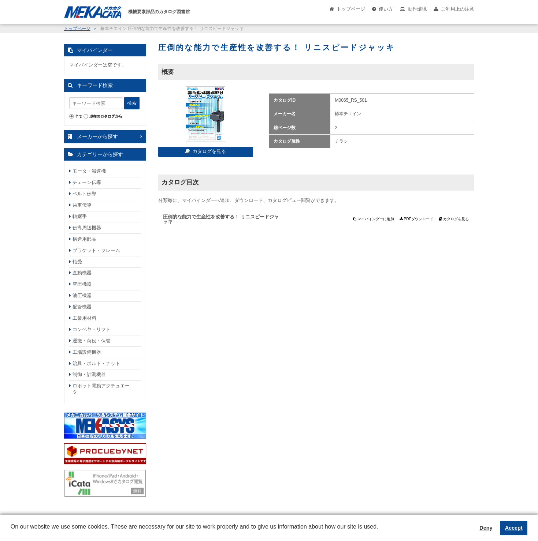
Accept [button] (514, 528)
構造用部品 (84, 239)
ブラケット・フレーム (96, 250)
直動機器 (82, 272)
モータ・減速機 (89, 171)
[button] (12, 532)
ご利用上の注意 (457, 9)
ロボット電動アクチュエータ (101, 389)
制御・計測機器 (89, 374)
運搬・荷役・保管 (92, 340)
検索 (132, 103)
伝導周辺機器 (87, 227)
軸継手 (80, 216)
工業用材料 (84, 318)
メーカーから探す (97, 136)
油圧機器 (82, 295)
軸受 (77, 261)
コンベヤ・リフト (92, 329)
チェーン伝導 (87, 182)
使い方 (386, 9)
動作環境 (417, 9)
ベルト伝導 (84, 193)
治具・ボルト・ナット (96, 363)
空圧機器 (82, 284)
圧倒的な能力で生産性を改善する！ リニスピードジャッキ (221, 219)
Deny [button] (485, 528)
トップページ (351, 9)
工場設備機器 (87, 352)
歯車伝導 (82, 205)
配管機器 (82, 306)
